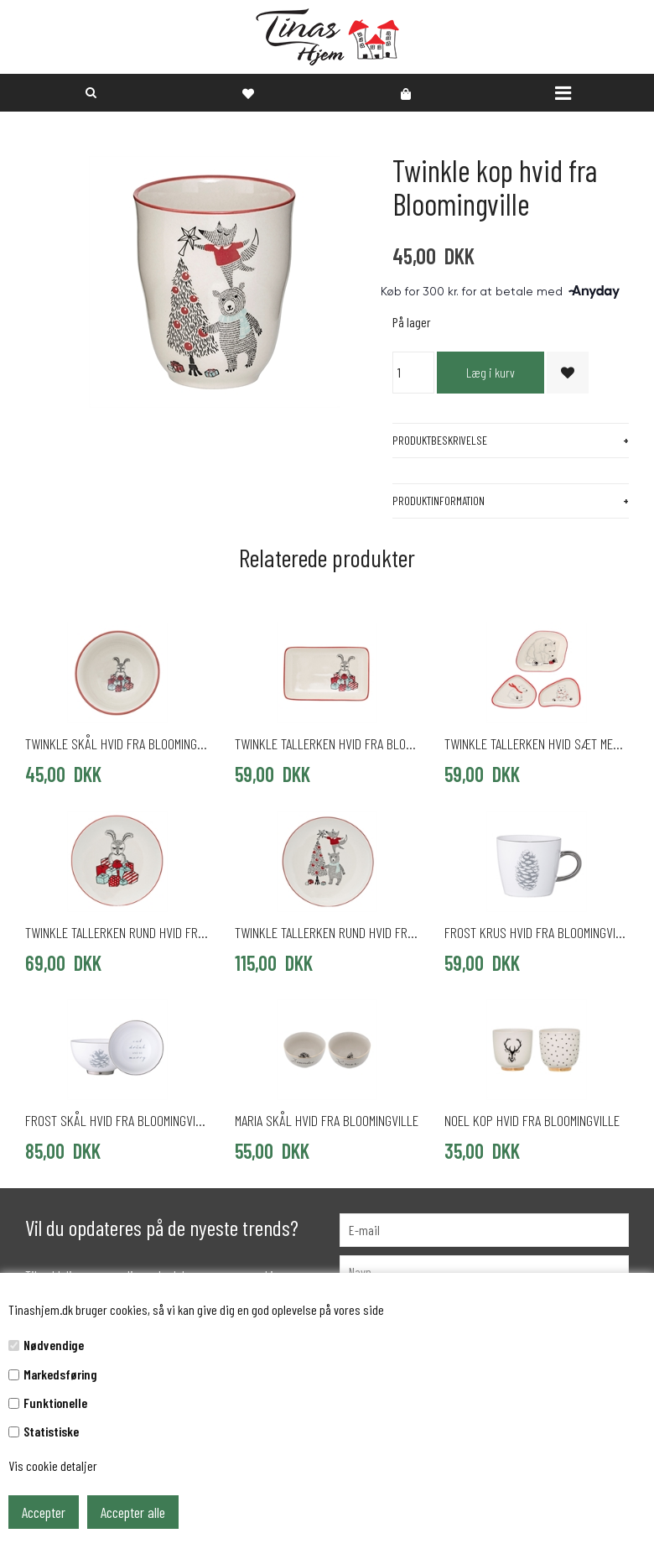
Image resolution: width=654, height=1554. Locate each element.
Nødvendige (53, 1345)
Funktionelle (55, 1403)
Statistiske (51, 1431)
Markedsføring (60, 1374)
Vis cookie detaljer (52, 1465)
